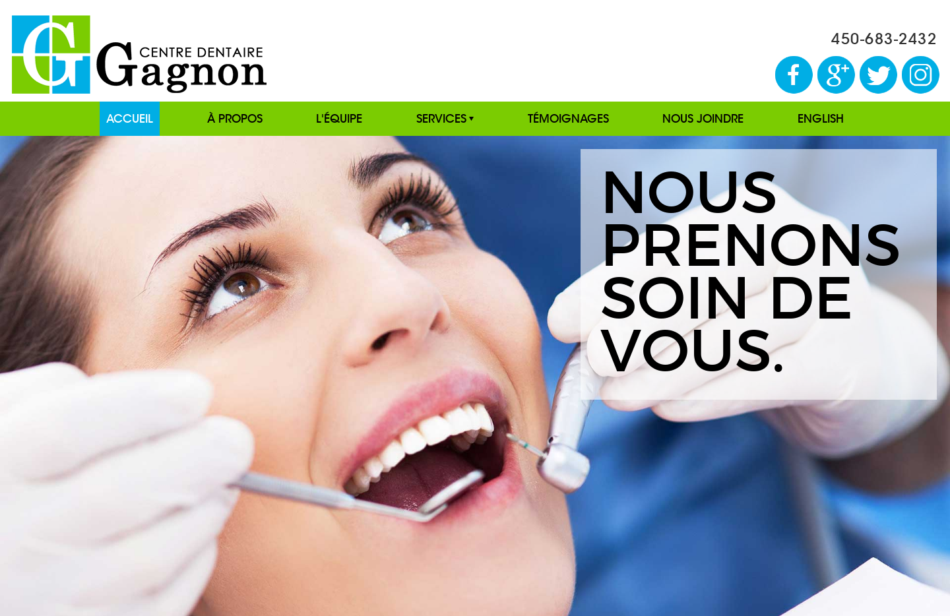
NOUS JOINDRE (703, 118)
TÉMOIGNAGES (568, 118)
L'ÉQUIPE (339, 118)
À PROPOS (235, 118)
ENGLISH (821, 118)
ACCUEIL (129, 118)
